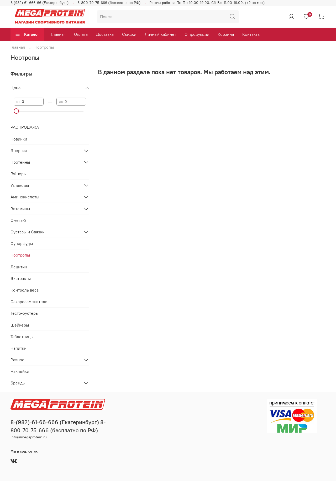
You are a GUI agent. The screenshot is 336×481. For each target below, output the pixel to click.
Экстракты (20, 278)
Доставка (105, 34)
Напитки (18, 348)
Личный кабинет (160, 34)
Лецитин (18, 266)
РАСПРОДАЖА (24, 127)
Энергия (18, 150)
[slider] (16, 111)
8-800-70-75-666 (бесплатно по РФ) (109, 2)
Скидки (129, 34)
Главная (58, 34)
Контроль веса (24, 290)
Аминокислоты (24, 196)
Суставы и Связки (27, 231)
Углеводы (19, 185)
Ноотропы (20, 255)
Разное (17, 359)
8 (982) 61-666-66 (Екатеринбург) (39, 2)
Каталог (27, 34)
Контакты (251, 34)
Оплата (81, 34)
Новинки (18, 139)
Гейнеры (18, 173)
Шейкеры (19, 325)
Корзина (226, 34)
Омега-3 (18, 220)
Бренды (17, 382)
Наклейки (19, 371)
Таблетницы (21, 336)
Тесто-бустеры (24, 313)
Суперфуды (21, 243)
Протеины (20, 162)
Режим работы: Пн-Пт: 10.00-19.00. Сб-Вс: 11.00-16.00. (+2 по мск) (207, 2)
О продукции (197, 34)
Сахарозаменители (29, 301)
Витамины (20, 208)
